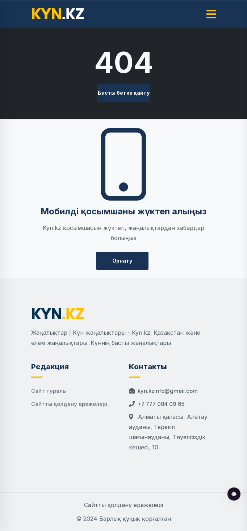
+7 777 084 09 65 (161, 403)
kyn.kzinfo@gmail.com (168, 390)
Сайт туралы (49, 390)
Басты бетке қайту (124, 93)
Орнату (122, 261)
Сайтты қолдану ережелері (69, 403)
